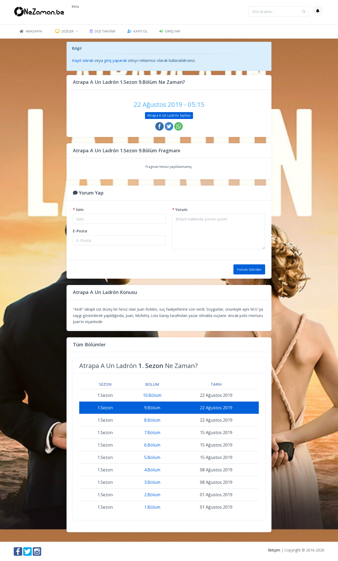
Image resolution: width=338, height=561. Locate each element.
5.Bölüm (152, 457)
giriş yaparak (115, 60)
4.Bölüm (152, 470)
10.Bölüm (152, 395)
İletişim (274, 550)
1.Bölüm (152, 507)
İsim (78, 209)
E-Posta (80, 230)
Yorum (179, 209)
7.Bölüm (152, 432)
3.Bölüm (152, 482)
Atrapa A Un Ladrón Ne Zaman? (138, 365)
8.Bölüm (152, 420)
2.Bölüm (152, 495)
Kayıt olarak (82, 60)
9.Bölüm (152, 408)
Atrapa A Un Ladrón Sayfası (169, 115)
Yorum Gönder (249, 269)
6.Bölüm (152, 445)
